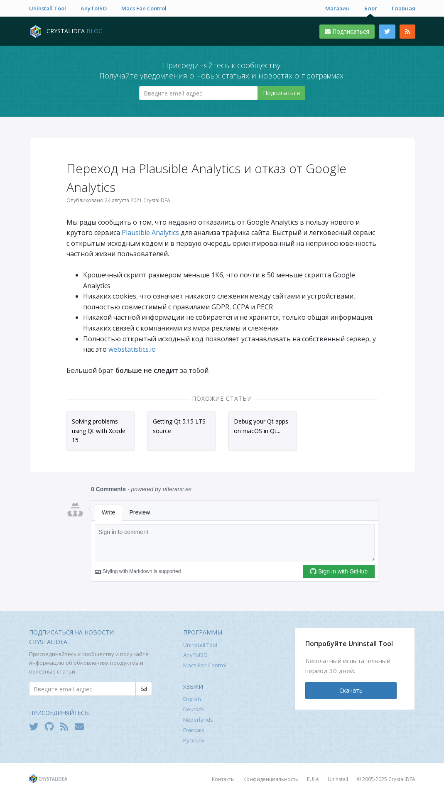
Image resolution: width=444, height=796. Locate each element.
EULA (313, 779)
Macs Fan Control (144, 8)
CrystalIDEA (401, 779)
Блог (370, 8)
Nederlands (198, 719)
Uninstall (338, 779)
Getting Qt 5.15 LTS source (179, 425)
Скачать (351, 690)
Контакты (223, 779)
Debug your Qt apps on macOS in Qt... (261, 425)
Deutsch (193, 709)
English (192, 699)
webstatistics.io (132, 349)
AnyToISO (94, 8)
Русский (193, 740)
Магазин (337, 8)
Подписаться (347, 31)
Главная (403, 8)
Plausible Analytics (150, 232)
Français (193, 730)
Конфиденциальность (270, 779)
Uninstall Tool (47, 8)
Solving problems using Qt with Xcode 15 (98, 430)
